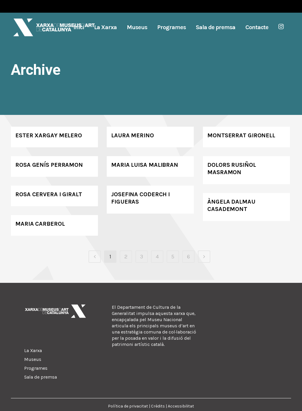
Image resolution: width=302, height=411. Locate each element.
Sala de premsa (40, 377)
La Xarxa (33, 350)
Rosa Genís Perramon (49, 164)
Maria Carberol (40, 223)
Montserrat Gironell (241, 135)
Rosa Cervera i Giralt (48, 194)
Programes (35, 368)
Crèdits (158, 406)
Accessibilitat (181, 406)
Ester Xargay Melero (48, 135)
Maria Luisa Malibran (144, 164)
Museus (32, 359)
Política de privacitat (128, 406)
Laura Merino (132, 135)
